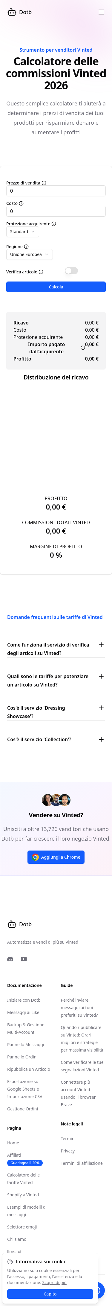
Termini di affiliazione (82, 1163)
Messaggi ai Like (23, 1012)
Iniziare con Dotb (24, 1000)
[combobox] (22, 231)
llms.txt (14, 1251)
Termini (68, 1138)
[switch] (71, 270)
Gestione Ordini (22, 1109)
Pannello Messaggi (25, 1044)
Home (13, 1143)
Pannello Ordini (22, 1057)
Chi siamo (16, 1239)
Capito (50, 1294)
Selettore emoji (22, 1227)
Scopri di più (54, 1282)
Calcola (56, 287)
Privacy (68, 1151)
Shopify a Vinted (23, 1195)
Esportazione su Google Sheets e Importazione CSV (24, 1089)
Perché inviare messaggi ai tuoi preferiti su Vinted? (79, 1007)
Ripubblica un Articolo (28, 1069)
